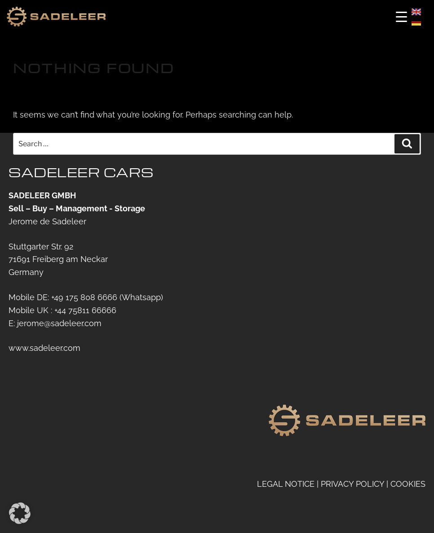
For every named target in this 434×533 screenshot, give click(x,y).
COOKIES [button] (407, 483)
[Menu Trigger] (401, 16)
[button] (20, 513)
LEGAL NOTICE (285, 483)
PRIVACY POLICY (352, 483)
